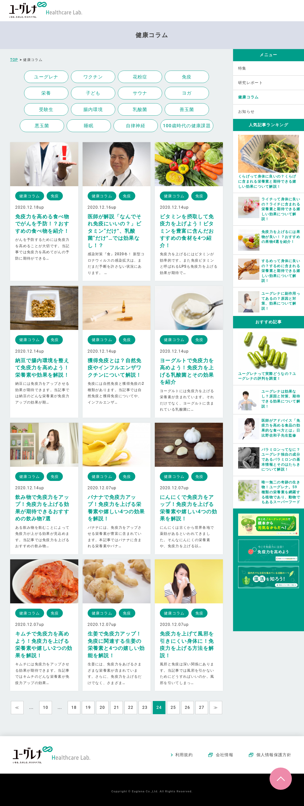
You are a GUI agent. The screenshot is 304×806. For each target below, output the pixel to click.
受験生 (46, 109)
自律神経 (135, 125)
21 (116, 707)
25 (173, 707)
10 (45, 707)
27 (201, 707)
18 (74, 707)
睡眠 (89, 125)
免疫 (187, 76)
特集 (242, 68)
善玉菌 (187, 109)
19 (88, 707)
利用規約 (184, 754)
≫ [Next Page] (216, 707)
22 (131, 707)
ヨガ (187, 93)
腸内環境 (93, 109)
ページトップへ (281, 779)
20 (102, 707)
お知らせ (246, 111)
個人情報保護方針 (273, 754)
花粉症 (140, 76)
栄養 (46, 93)
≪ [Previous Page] (17, 707)
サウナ (140, 93)
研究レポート (250, 82)
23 (145, 707)
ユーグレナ (46, 76)
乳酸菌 (140, 109)
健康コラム (248, 97)
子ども (93, 93)
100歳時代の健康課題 (187, 125)
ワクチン (93, 76)
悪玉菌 (42, 125)
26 (187, 707)
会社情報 (224, 754)
